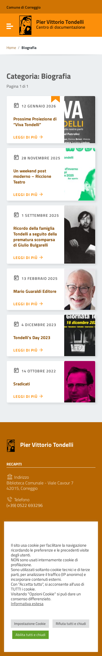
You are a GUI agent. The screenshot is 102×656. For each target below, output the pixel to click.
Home (11, 47)
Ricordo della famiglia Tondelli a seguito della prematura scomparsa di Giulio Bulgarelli (35, 236)
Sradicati (21, 384)
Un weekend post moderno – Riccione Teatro (32, 176)
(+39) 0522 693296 (25, 505)
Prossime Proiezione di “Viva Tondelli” (35, 122)
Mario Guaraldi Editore (34, 291)
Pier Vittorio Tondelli (60, 22)
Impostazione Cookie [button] (30, 623)
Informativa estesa (27, 603)
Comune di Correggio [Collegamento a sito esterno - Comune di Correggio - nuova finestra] (24, 7)
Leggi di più (28, 137)
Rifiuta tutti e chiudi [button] (71, 623)
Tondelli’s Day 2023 (31, 337)
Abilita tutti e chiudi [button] (30, 634)
